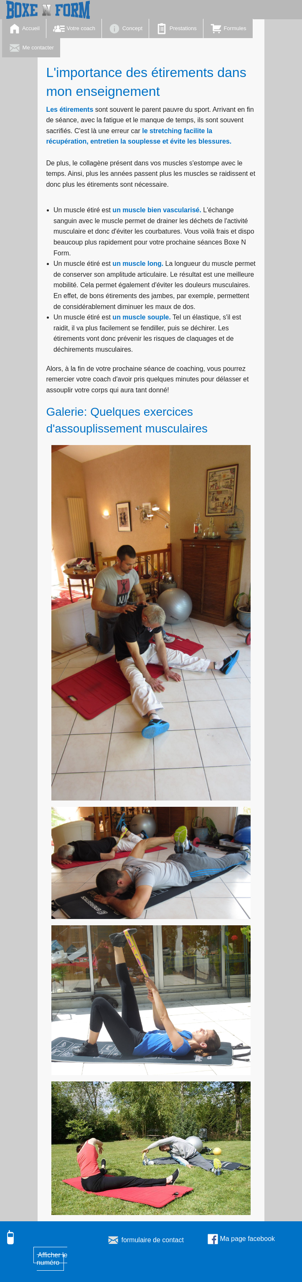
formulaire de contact (145, 1239)
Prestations (176, 28)
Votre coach (74, 28)
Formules (228, 28)
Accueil (24, 28)
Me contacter (31, 48)
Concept (125, 28)
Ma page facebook (241, 1238)
